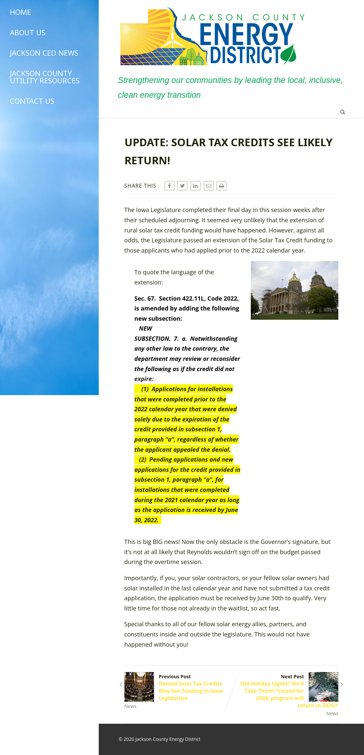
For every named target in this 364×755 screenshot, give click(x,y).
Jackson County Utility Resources (45, 76)
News (130, 706)
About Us (27, 32)
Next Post (284, 691)
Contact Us (32, 101)
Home (20, 12)
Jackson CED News (44, 53)
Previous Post (177, 687)
